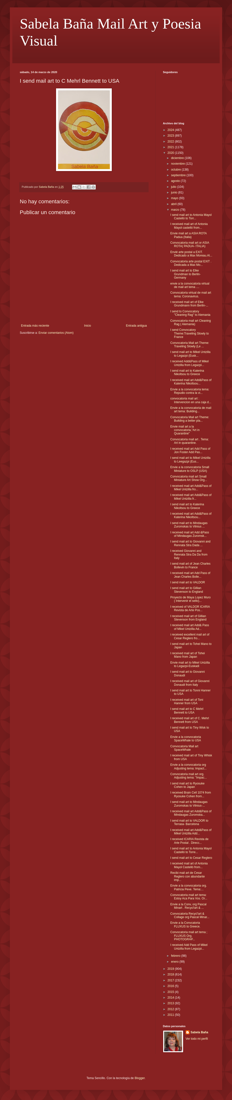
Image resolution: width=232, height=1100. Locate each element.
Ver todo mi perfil (197, 1038)
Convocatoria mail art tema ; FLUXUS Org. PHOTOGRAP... (188, 935)
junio (174, 192)
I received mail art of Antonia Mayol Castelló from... (189, 865)
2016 (171, 986)
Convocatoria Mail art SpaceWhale (184, 748)
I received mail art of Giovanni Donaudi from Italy (190, 682)
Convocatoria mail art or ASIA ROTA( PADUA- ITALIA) (189, 244)
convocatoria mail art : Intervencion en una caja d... (190, 400)
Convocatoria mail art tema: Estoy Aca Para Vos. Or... (188, 896)
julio (174, 187)
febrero (176, 955)
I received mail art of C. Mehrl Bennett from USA (189, 720)
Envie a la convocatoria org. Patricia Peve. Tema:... (188, 887)
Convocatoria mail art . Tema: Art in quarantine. (189, 441)
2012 (171, 1009)
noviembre (178, 163)
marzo (175, 209)
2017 (171, 980)
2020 (171, 153)
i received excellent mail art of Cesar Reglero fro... (189, 636)
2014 (171, 997)
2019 (171, 969)
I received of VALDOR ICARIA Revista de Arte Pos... (190, 608)
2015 (171, 992)
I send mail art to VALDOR (187, 582)
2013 (171, 1003)
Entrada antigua (136, 325)
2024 (171, 130)
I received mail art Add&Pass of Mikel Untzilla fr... (191, 496)
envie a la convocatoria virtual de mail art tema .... (189, 285)
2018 (171, 974)
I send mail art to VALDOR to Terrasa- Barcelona (189, 822)
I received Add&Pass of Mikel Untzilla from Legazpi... (189, 363)
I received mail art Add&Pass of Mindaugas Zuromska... (191, 813)
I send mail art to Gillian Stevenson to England (186, 589)
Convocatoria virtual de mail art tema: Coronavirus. (190, 294)
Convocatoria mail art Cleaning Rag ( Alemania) (190, 322)
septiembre (179, 175)
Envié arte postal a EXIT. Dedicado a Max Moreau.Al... (191, 253)
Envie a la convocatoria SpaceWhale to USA (185, 738)
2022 (171, 141)
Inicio (87, 325)
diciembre (178, 158)
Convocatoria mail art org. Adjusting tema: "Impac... (188, 775)
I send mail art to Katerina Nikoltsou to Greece (187, 372)
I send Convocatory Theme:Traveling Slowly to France (189, 333)
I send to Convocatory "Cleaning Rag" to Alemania (190, 313)
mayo (175, 198)
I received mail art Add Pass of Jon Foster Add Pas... (190, 450)
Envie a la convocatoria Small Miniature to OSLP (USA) (189, 468)
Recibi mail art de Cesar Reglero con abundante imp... (187, 876)
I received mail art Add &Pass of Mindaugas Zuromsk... (189, 534)
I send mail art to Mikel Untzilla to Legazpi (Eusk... (190, 353)
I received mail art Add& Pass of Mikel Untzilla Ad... (189, 626)
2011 (171, 1015)
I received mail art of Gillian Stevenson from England (188, 617)
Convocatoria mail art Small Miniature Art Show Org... (188, 478)
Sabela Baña (199, 1032)
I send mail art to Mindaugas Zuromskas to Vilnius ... (189, 524)
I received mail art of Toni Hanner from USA (186, 701)
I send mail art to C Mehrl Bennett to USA (186, 710)
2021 (171, 147)
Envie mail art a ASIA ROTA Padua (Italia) (188, 235)
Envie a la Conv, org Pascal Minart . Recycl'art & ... (188, 906)
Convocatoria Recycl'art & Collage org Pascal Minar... (189, 915)
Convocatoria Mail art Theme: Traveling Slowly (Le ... (189, 344)
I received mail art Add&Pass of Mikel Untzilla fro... (191, 487)
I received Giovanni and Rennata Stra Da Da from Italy (188, 554)
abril (174, 204)
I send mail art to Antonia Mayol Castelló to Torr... (191, 216)
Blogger (140, 1078)
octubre (176, 169)
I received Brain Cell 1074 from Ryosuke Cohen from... (190, 794)
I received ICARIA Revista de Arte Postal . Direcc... (189, 840)
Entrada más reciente (35, 325)
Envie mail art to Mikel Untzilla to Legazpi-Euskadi (190, 664)
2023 (171, 135)
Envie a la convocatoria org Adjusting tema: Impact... (188, 766)
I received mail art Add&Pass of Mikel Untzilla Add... (191, 831)
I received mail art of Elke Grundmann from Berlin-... (189, 303)
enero (175, 961)
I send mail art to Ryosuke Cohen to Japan (187, 785)
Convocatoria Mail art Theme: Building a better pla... (189, 418)
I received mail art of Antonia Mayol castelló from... (189, 225)
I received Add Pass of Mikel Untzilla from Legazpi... (189, 946)
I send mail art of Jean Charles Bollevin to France (190, 565)
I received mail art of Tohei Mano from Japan (187, 655)
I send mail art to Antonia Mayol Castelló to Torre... (191, 850)
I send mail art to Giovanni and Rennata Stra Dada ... (190, 543)
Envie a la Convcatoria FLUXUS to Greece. (185, 924)
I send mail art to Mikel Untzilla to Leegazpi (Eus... (190, 459)
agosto (176, 181)
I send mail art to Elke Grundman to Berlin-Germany (185, 274)
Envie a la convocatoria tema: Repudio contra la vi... (189, 391)
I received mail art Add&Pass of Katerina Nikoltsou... (191, 381)
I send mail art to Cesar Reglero (191, 858)
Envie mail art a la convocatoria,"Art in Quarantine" (185, 430)
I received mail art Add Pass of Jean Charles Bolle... (190, 574)
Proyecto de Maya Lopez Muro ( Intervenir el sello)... (190, 599)
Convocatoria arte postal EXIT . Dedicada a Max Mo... (191, 263)
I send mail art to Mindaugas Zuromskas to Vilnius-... (189, 803)
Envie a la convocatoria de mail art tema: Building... (190, 409)
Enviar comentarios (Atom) (56, 333)
